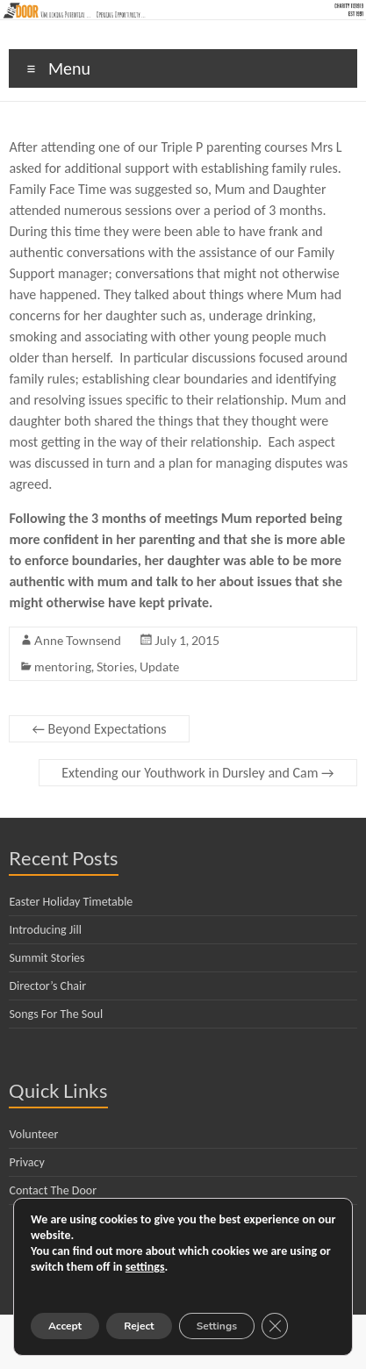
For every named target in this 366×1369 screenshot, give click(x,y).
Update (159, 666)
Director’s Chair (47, 985)
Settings (217, 1326)
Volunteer (33, 1134)
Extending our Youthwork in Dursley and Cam (197, 772)
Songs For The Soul (56, 1014)
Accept (65, 1326)
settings (145, 1266)
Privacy (26, 1162)
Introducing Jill (45, 929)
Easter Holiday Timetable (71, 901)
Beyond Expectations (99, 728)
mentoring (62, 666)
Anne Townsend (77, 640)
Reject (139, 1326)
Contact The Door (53, 1190)
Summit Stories (46, 957)
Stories (115, 666)
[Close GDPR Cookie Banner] (275, 1326)
